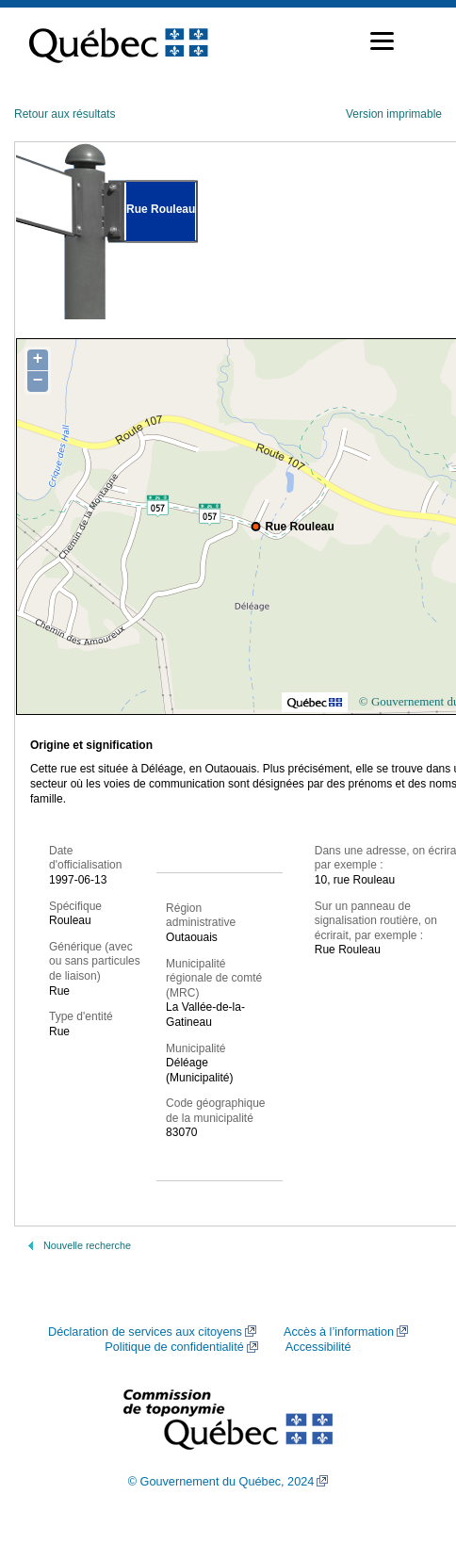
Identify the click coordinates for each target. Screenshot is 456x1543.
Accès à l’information (339, 1332)
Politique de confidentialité (174, 1347)
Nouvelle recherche (87, 1245)
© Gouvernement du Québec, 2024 (221, 1481)
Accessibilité (318, 1347)
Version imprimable (394, 114)
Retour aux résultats (64, 114)
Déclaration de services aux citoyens (145, 1332)
